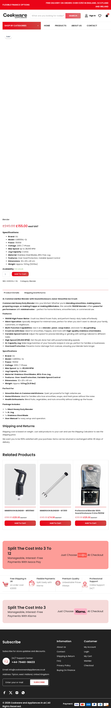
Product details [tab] (11, 292)
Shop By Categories (21, 25)
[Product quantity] (6, 274)
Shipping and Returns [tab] (35, 292)
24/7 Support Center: (22, 658)
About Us (76, 25)
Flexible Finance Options (16, 4)
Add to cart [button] (20, 523)
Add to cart (20, 274)
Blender (6, 219)
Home (47, 25)
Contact (92, 25)
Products (60, 25)
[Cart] (106, 15)
